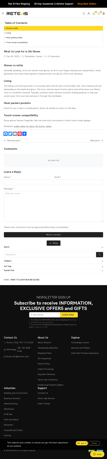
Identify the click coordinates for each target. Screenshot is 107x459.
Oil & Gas (8, 414)
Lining (8, 33)
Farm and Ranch (11, 419)
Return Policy (44, 364)
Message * (9, 189)
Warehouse (9, 409)
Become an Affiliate (80, 348)
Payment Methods (46, 374)
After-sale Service (46, 398)
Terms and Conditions (48, 380)
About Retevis (44, 342)
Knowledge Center (80, 342)
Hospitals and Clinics (13, 430)
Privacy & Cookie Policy (45, 322)
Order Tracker (44, 403)
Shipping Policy (45, 353)
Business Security (12, 398)
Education (8, 425)
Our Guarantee (44, 358)
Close (94, 443)
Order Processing (46, 369)
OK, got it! (82, 443)
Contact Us (43, 393)
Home (6, 280)
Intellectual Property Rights (50, 385)
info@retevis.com (39, 327)
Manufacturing (10, 403)
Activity (7, 435)
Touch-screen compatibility (17, 42)
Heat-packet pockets (14, 38)
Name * (7, 177)
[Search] (50, 254)
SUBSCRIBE (69, 315)
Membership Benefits (48, 348)
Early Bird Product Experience (85, 353)
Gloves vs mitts (12, 28)
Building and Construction (16, 393)
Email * (57, 177)
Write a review (53, 235)
